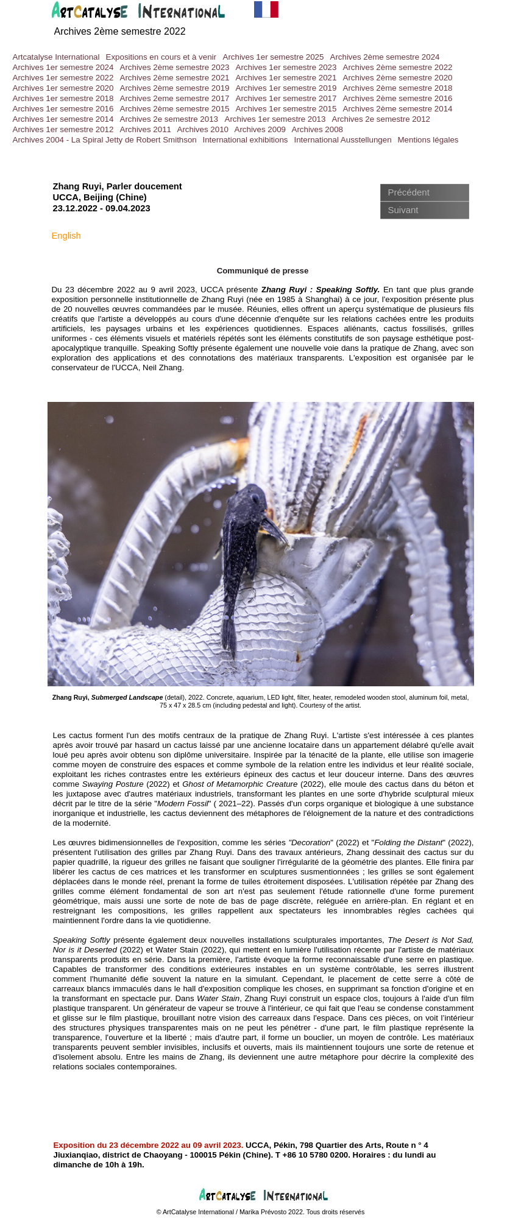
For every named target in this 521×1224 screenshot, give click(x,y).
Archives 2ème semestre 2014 (398, 108)
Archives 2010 (203, 129)
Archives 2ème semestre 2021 (175, 77)
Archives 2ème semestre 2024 (385, 57)
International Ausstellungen (343, 139)
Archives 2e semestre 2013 (169, 119)
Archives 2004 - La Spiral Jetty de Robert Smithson (105, 139)
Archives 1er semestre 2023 (286, 67)
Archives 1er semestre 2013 (275, 119)
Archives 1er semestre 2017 (286, 98)
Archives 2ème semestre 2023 (175, 67)
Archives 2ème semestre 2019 (175, 88)
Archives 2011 (145, 129)
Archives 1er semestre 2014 (63, 119)
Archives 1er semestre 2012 (63, 129)
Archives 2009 (260, 129)
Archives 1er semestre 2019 (286, 88)
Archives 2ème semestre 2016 (398, 98)
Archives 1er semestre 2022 (63, 77)
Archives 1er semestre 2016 (63, 108)
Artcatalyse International (56, 57)
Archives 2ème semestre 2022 (120, 31)
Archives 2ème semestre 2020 (398, 77)
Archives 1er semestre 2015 (286, 108)
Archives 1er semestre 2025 (273, 57)
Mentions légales (428, 139)
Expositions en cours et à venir (161, 57)
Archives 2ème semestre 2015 (175, 108)
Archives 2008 (317, 129)
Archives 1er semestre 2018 (63, 98)
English (66, 236)
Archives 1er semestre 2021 (286, 77)
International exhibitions (245, 139)
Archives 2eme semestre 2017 (175, 98)
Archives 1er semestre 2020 (63, 88)
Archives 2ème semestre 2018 (398, 88)
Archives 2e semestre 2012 (381, 119)
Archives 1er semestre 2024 (63, 67)
